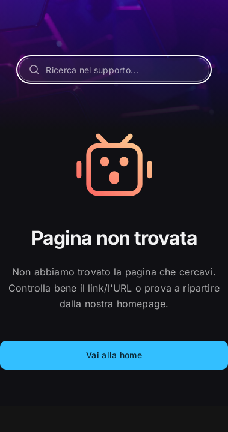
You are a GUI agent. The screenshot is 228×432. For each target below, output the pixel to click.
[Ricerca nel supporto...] (114, 70)
